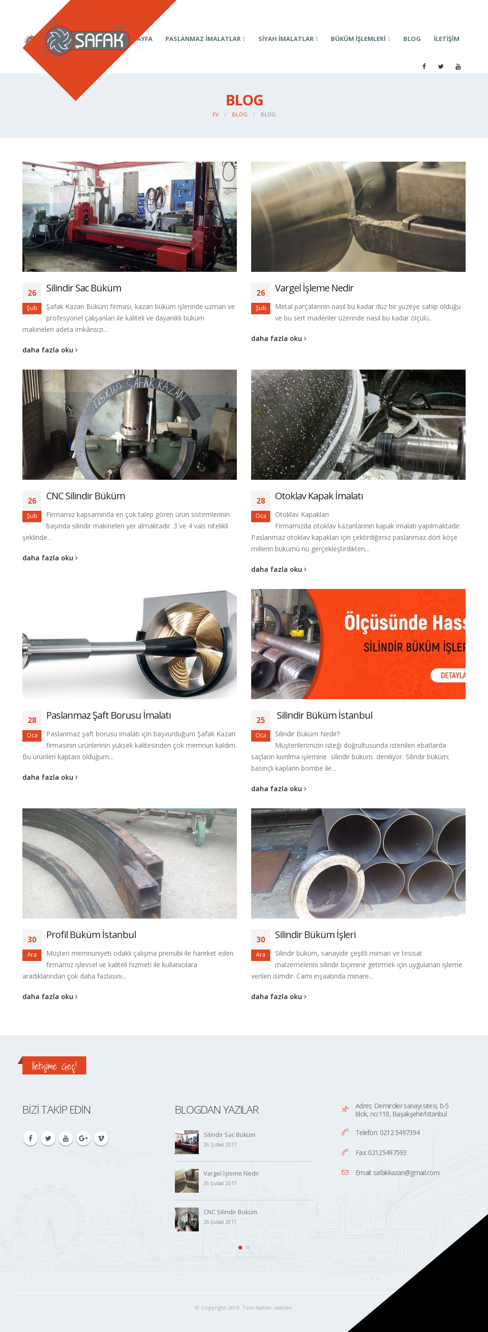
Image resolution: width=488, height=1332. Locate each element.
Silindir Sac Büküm (83, 287)
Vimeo (101, 1138)
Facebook (30, 1138)
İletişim (446, 38)
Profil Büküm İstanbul (91, 934)
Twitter (48, 1138)
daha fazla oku (50, 349)
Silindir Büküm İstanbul (323, 715)
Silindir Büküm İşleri (315, 934)
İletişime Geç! (54, 1066)
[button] (240, 1247)
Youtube (66, 1138)
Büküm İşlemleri (358, 38)
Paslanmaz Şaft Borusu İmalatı (108, 715)
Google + (83, 1138)
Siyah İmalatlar (286, 38)
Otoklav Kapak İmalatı (319, 495)
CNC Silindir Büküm (85, 495)
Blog (412, 38)
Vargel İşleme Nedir (314, 287)
